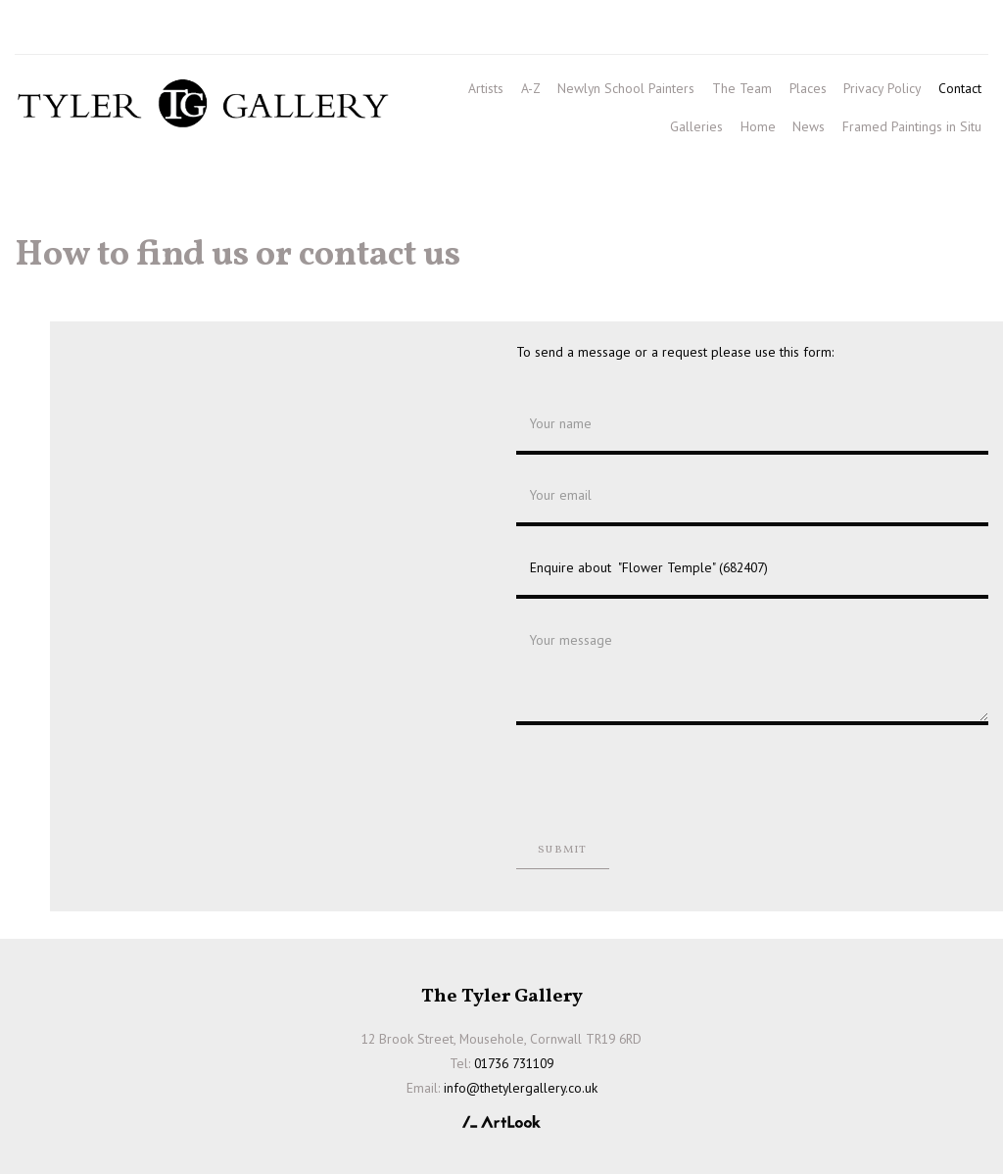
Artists (485, 88)
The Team (742, 88)
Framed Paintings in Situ (911, 126)
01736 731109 (71, 30)
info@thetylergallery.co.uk (291, 30)
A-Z (531, 88)
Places (808, 88)
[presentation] (665, 778)
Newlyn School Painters (625, 88)
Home (758, 126)
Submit (562, 849)
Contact (959, 88)
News (808, 126)
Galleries (696, 126)
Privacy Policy (882, 88)
